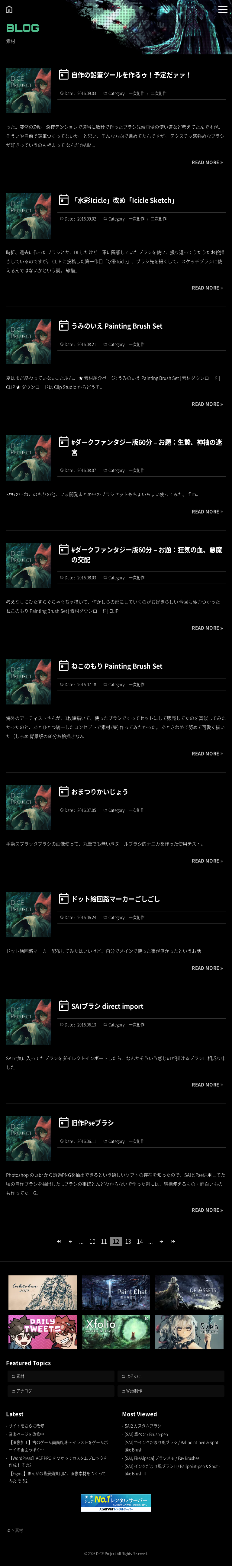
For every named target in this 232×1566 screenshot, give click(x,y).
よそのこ (134, 1376)
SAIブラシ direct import (107, 1005)
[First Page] (59, 1241)
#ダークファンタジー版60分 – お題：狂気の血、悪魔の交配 (146, 554)
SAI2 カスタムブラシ (143, 1426)
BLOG (22, 27)
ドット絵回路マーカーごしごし (115, 898)
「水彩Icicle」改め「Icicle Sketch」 (124, 200)
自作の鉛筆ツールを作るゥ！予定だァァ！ (131, 74)
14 (140, 1241)
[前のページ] (70, 1241)
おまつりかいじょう (99, 791)
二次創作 (158, 93)
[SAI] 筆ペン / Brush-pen (146, 1434)
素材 (20, 1376)
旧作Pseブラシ (92, 1122)
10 (92, 1241)
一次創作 (136, 93)
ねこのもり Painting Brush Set (116, 665)
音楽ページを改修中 (26, 1434)
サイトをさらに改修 (26, 1426)
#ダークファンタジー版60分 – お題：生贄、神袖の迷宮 (146, 447)
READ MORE (205, 162)
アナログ (24, 1391)
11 (104, 1241)
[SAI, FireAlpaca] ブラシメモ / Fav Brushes (162, 1458)
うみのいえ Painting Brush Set (116, 325)
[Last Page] (173, 1241)
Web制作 (134, 1391)
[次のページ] (161, 1241)
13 (128, 1241)
